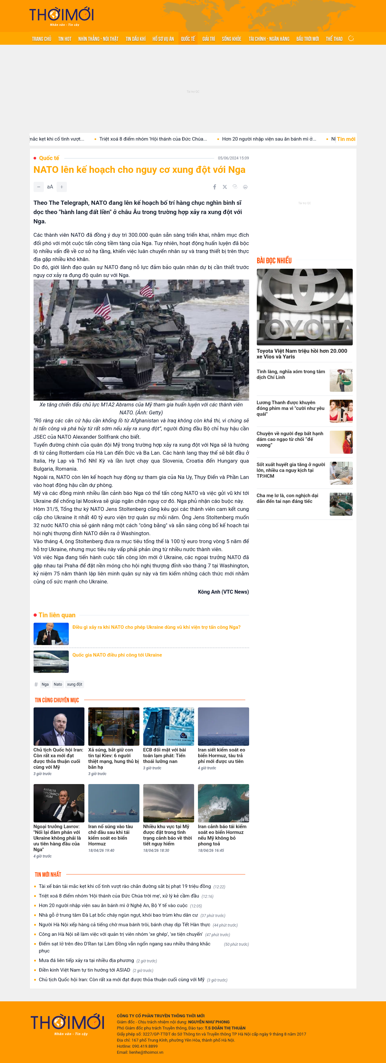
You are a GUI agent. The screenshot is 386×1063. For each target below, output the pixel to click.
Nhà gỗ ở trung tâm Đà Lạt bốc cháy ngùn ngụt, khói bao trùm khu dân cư (132, 915)
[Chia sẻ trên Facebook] (214, 187)
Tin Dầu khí (136, 38)
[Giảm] (39, 187)
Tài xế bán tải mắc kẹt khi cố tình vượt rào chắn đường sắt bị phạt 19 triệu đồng (132, 886)
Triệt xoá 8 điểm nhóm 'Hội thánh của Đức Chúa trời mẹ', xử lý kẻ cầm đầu (126, 896)
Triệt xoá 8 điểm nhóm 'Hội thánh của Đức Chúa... (159, 139)
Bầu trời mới (307, 38)
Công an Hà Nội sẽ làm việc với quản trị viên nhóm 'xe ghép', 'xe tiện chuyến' (134, 934)
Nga (45, 684)
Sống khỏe (231, 38)
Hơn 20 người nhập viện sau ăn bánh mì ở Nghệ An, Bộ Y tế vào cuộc (120, 906)
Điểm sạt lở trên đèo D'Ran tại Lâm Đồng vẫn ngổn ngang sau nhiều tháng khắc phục (144, 947)
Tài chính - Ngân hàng (269, 38)
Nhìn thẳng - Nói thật (98, 38)
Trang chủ (41, 38)
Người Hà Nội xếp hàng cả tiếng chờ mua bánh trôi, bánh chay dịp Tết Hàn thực (138, 925)
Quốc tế (188, 38)
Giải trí (208, 38)
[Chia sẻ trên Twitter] (225, 187)
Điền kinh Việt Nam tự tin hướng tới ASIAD (96, 970)
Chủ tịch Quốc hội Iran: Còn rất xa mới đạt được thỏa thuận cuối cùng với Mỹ (133, 980)
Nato (58, 684)
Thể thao (334, 38)
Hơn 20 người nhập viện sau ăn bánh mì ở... (275, 139)
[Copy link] (235, 186)
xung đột (74, 684)
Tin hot (64, 38)
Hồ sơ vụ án (163, 38)
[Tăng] (62, 187)
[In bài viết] (245, 187)
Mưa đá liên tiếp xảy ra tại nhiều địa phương (98, 961)
